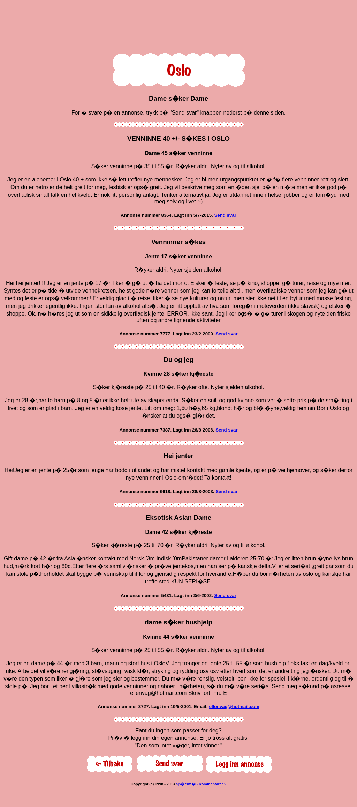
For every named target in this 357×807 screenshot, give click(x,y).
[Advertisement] (178, 25)
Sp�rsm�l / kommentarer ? (201, 784)
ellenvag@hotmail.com (234, 706)
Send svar (225, 215)
